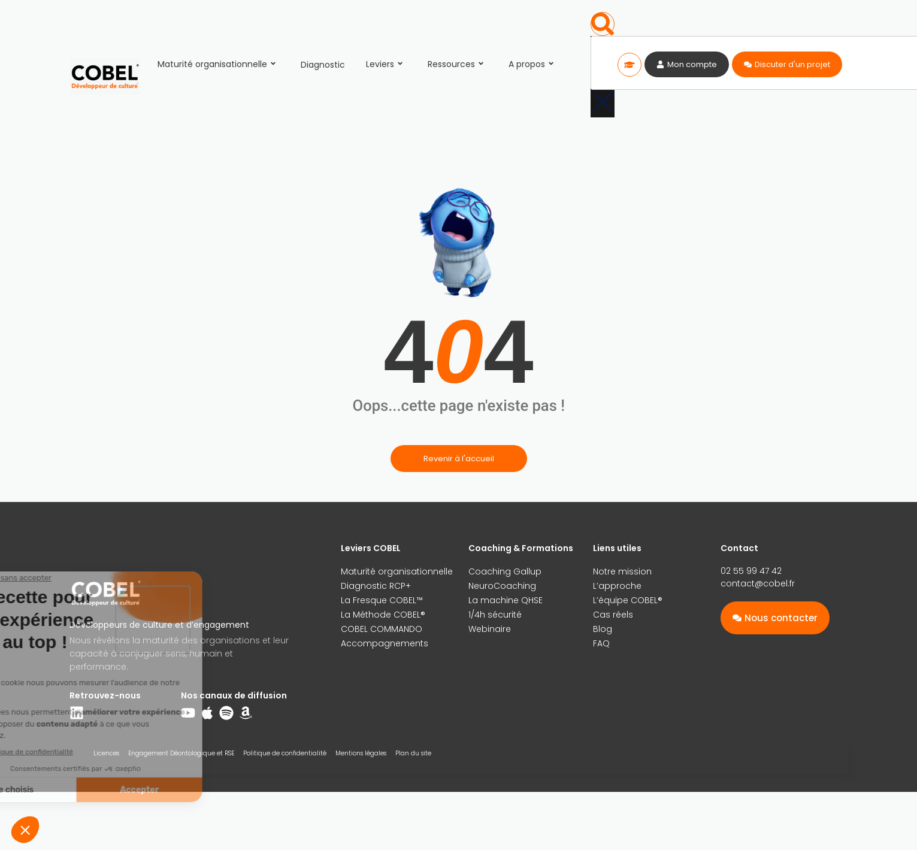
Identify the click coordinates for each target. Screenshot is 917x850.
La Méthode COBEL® (383, 615)
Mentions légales (360, 753)
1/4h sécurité (495, 615)
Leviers (386, 64)
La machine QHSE (505, 600)
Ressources (458, 64)
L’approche (617, 586)
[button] (603, 24)
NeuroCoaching (502, 586)
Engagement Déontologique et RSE (181, 753)
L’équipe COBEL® (627, 600)
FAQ (601, 643)
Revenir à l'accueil (458, 458)
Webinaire (489, 629)
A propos (533, 64)
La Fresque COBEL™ (382, 600)
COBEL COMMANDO (381, 629)
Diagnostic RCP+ (376, 586)
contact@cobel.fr (758, 583)
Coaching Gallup (504, 571)
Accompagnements (384, 643)
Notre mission (622, 571)
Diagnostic (323, 65)
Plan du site (413, 753)
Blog (602, 629)
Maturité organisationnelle (219, 64)
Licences (106, 753)
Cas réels (613, 615)
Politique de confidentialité (284, 753)
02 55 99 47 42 (751, 571)
